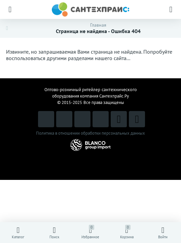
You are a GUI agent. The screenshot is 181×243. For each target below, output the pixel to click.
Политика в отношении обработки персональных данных (90, 133)
